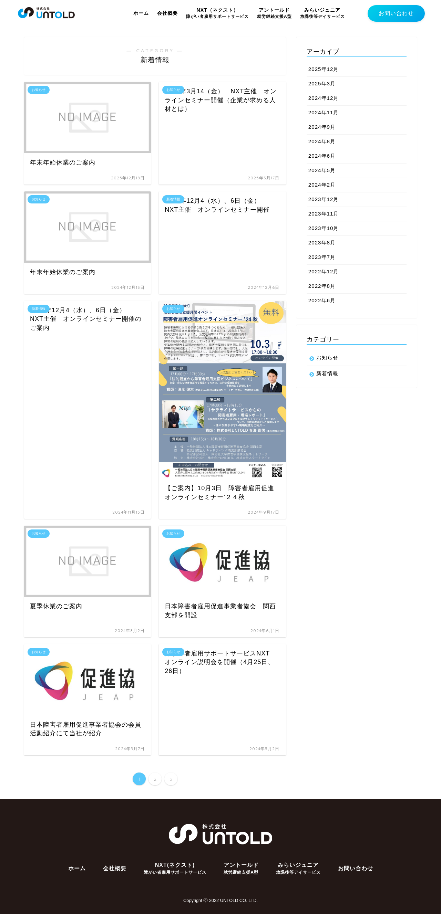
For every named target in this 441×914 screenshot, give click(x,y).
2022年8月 (322, 286)
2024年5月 (322, 170)
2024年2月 (322, 185)
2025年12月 (323, 69)
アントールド (274, 13)
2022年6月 (322, 300)
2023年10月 (323, 228)
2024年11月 (323, 112)
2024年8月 (322, 141)
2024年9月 (322, 127)
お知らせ (327, 357)
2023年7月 (322, 257)
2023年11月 (323, 214)
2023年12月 (323, 199)
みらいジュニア (322, 13)
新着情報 (327, 373)
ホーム (141, 13)
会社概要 (167, 13)
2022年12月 (323, 271)
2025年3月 (322, 83)
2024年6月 (322, 156)
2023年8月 (322, 242)
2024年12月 (323, 98)
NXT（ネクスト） (217, 13)
